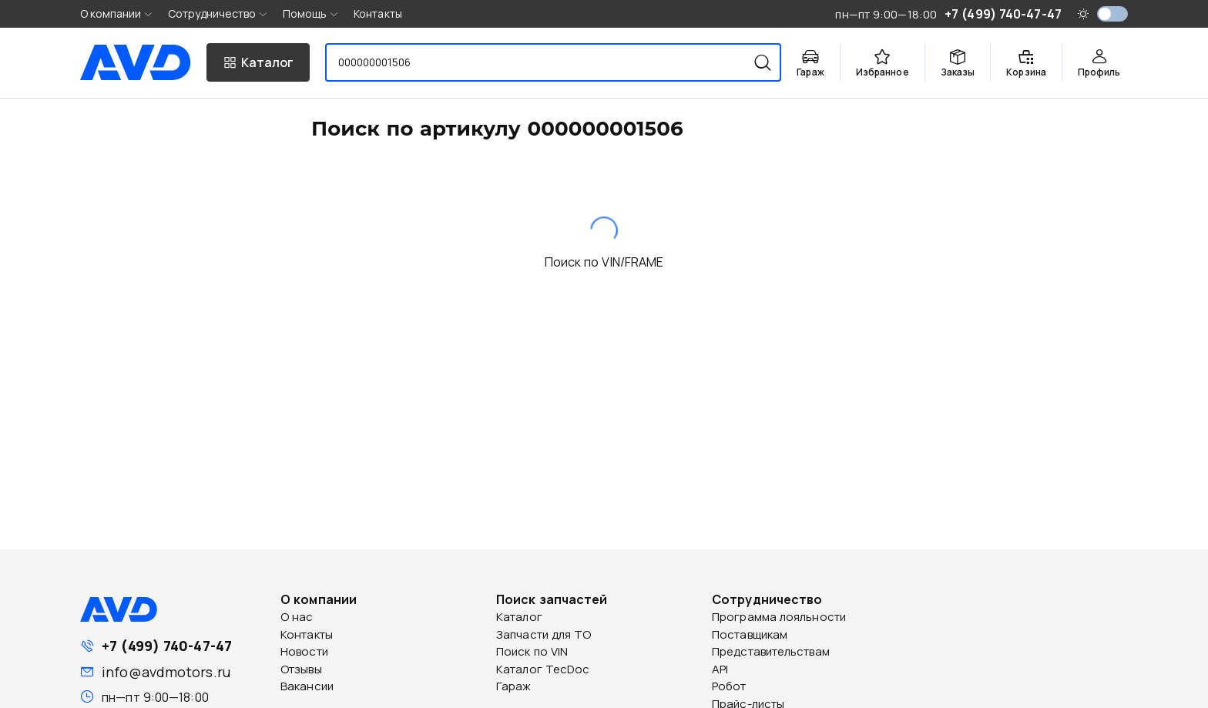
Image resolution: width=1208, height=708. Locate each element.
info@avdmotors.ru (166, 672)
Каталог (519, 617)
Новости (304, 651)
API (720, 669)
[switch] (1112, 14)
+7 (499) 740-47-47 (167, 645)
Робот (729, 686)
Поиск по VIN (532, 651)
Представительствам (771, 651)
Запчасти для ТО (544, 634)
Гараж (514, 686)
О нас (297, 617)
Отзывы (301, 669)
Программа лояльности (779, 617)
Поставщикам (749, 634)
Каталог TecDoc (542, 669)
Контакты (378, 13)
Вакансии (307, 686)
